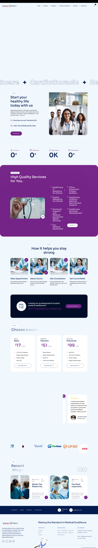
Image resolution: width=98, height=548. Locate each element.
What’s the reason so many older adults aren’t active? (38, 481)
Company (40, 529)
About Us (46, 5)
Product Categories (65, 5)
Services (75, 5)
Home (39, 5)
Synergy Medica (92, 546)
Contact (40, 533)
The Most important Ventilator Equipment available (77, 481)
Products (53, 5)
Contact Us (84, 5)
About (39, 531)
